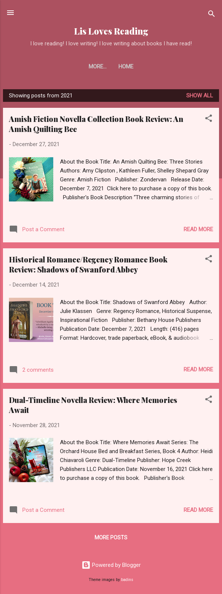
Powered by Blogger (111, 565)
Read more (198, 229)
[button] (208, 119)
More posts (111, 537)
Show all (199, 95)
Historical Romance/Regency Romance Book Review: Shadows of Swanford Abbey (88, 264)
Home (111, 66)
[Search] (211, 15)
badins (127, 579)
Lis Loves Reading (111, 31)
